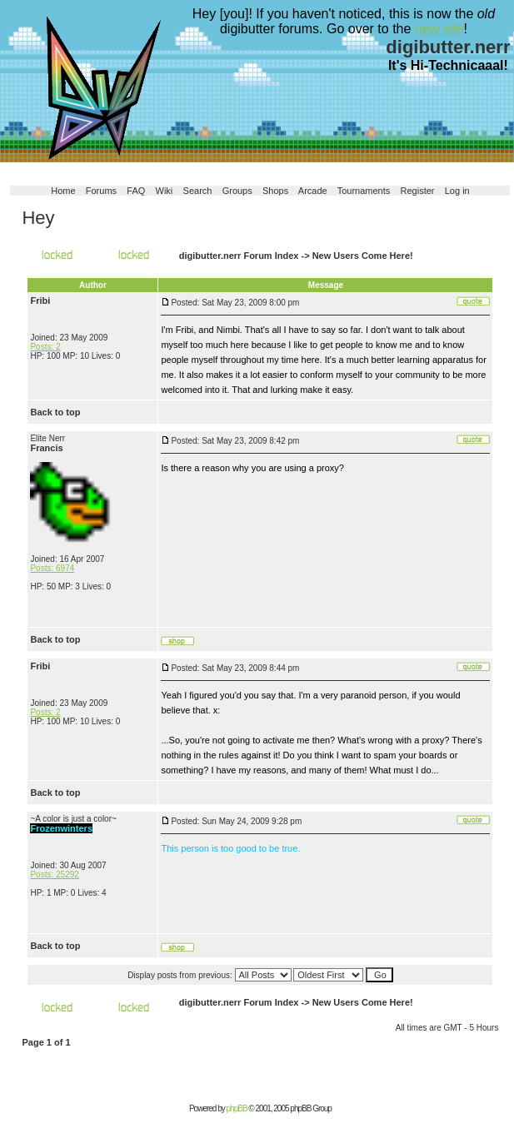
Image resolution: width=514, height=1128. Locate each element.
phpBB (237, 1108)
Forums (101, 191)
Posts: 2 (45, 346)
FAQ (136, 191)
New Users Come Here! (362, 256)
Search (197, 191)
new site (439, 29)
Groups (237, 191)
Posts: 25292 (54, 874)
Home (63, 191)
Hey (38, 217)
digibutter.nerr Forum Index (239, 256)
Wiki (164, 191)
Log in (457, 191)
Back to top (55, 412)
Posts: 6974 (52, 568)
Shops (275, 191)
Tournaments (364, 191)
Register (418, 191)
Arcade (312, 191)
